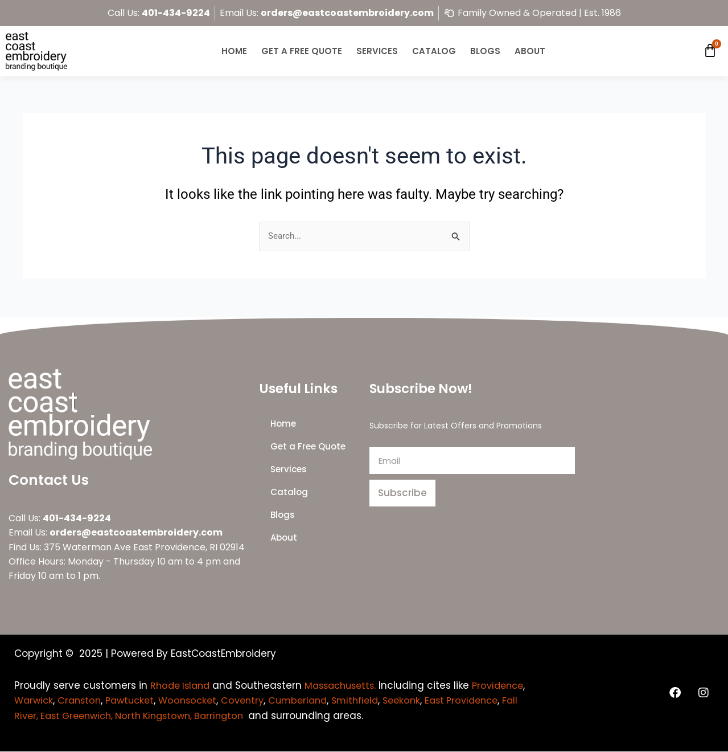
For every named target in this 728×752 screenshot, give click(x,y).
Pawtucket (195, 701)
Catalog (434, 51)
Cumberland (372, 701)
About (530, 51)
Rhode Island (182, 686)
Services (377, 51)
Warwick (94, 701)
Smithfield (433, 701)
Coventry (313, 701)
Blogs (485, 51)
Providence (41, 701)
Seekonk (482, 701)
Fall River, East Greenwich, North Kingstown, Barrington (207, 715)
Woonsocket (256, 701)
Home (234, 51)
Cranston (142, 701)
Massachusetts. (347, 686)
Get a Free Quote (301, 51)
